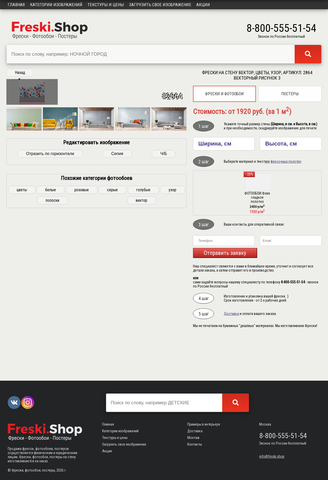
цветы (22, 344)
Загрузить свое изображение (160, 4)
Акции (203, 4)
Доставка (231, 314)
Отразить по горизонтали (50, 308)
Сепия (117, 308)
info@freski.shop (271, 457)
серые (112, 344)
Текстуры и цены (106, 4)
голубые (143, 344)
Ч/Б (163, 308)
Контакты (194, 445)
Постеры (289, 93)
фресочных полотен (286, 161)
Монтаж (193, 438)
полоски (52, 355)
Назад (20, 72)
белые (50, 344)
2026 (60, 470)
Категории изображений (56, 4)
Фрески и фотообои (224, 93)
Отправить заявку (225, 253)
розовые (81, 344)
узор (172, 344)
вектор (141, 355)
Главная (16, 4)
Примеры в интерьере (203, 425)
